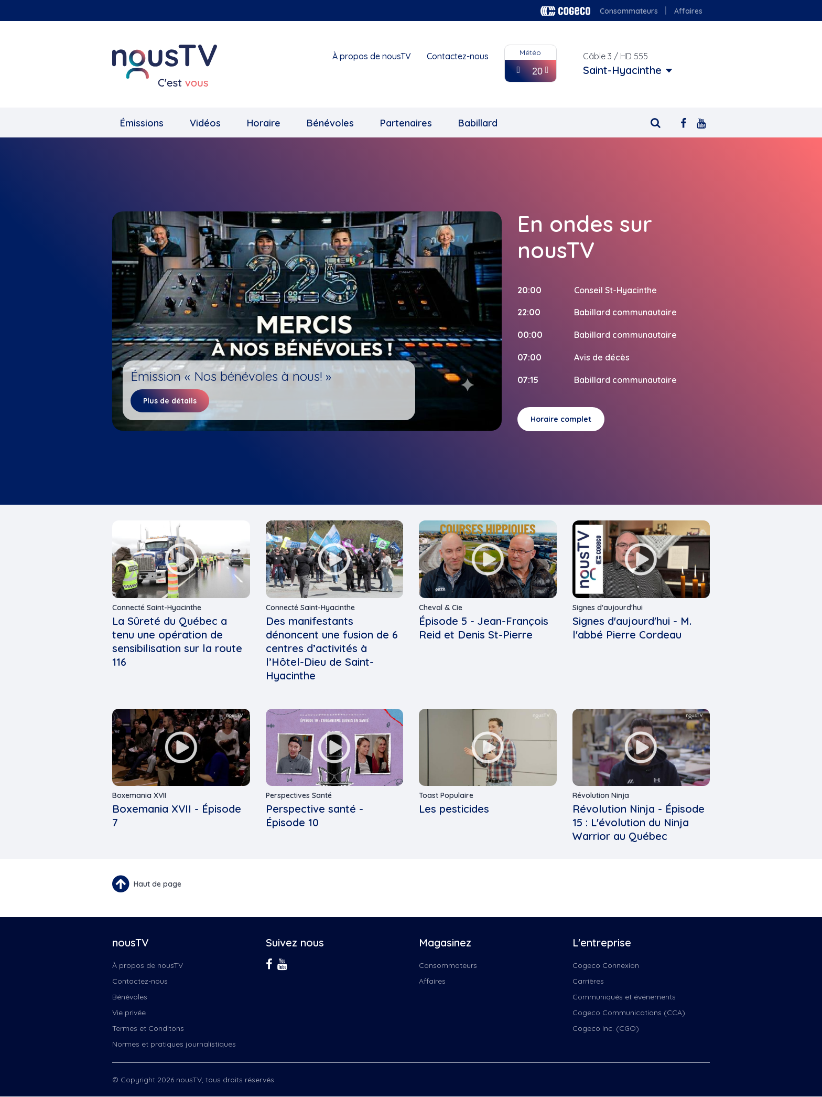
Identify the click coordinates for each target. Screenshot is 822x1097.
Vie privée (129, 1012)
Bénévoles (330, 123)
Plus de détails (170, 401)
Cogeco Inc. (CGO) (605, 1028)
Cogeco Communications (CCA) (628, 1012)
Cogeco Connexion (605, 965)
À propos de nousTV (371, 56)
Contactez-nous (458, 56)
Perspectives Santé (299, 795)
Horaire (263, 123)
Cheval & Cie (440, 607)
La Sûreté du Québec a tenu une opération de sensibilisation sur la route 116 (177, 641)
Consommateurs (629, 11)
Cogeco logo (565, 11)
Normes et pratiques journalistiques (174, 1044)
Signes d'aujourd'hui (607, 607)
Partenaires (406, 123)
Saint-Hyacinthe (622, 70)
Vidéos (205, 123)
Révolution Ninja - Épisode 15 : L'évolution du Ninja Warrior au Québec (638, 822)
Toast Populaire (446, 795)
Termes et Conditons (148, 1028)
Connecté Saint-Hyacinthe (156, 607)
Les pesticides (454, 808)
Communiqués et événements (624, 997)
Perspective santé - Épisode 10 (314, 815)
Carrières (588, 981)
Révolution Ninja (600, 795)
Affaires (688, 11)
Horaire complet (561, 419)
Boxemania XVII (139, 795)
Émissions (142, 123)
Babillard (477, 123)
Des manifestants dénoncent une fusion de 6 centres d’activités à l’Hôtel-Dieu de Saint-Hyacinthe (332, 648)
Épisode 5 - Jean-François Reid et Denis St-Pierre (483, 627)
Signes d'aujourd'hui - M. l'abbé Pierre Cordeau (631, 627)
